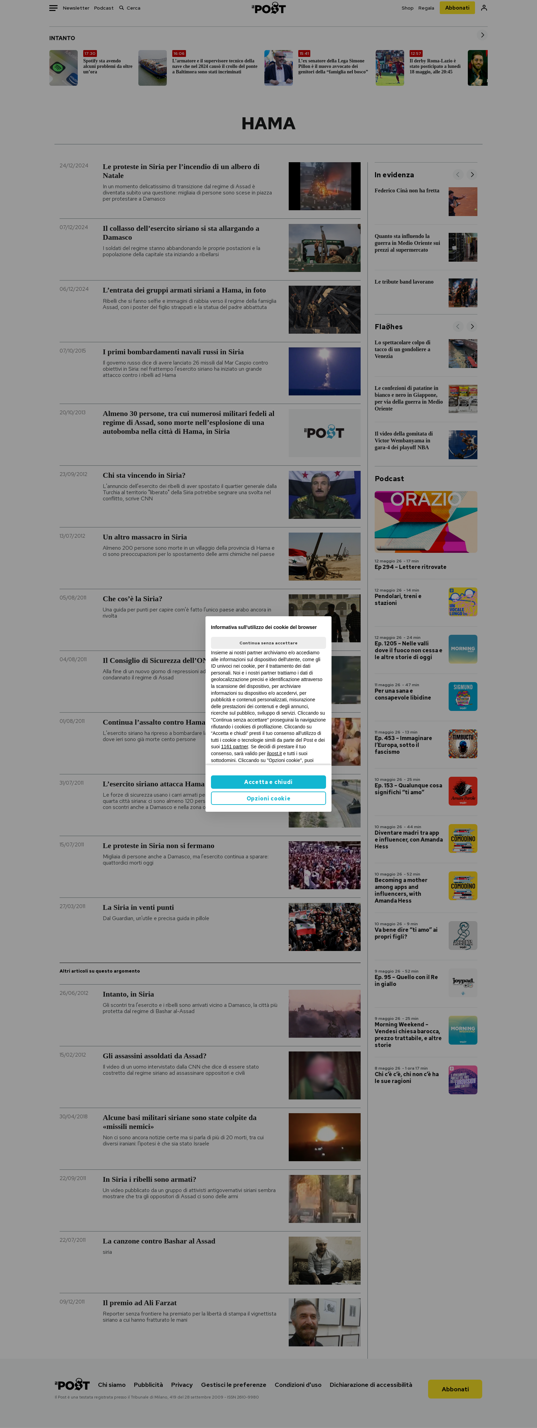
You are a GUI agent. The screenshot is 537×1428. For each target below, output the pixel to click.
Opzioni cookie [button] (269, 798)
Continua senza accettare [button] (268, 643)
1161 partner (234, 746)
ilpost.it (274, 753)
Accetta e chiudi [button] (268, 782)
